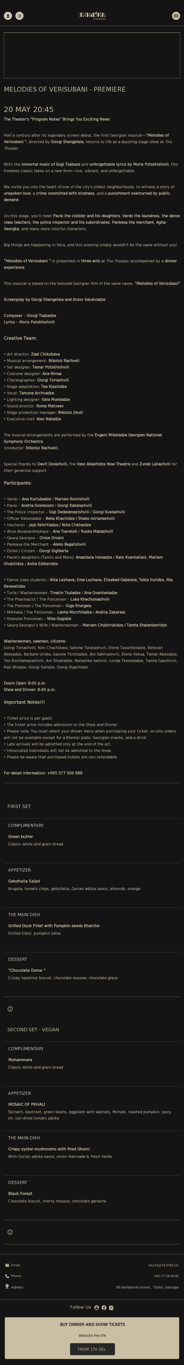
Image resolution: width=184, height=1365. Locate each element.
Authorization (19, 16)
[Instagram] (111, 1309)
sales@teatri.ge (163, 1265)
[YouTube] (96, 1308)
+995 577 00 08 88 (165, 1276)
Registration (8, 16)
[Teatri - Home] (92, 16)
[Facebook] (104, 1308)
